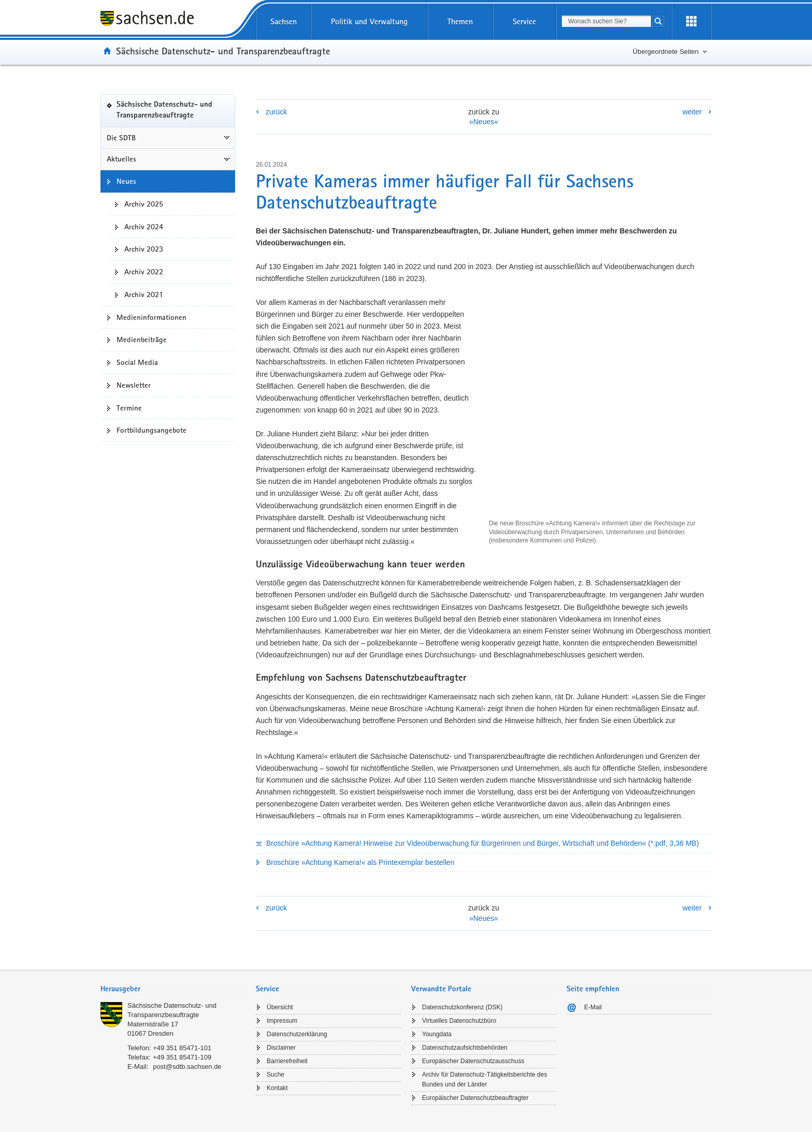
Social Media (137, 362)
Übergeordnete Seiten (666, 51)
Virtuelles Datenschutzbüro (459, 1020)
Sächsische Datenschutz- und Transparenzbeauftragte (223, 51)
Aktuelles (121, 159)
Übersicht (280, 1007)
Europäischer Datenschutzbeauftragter (475, 1097)
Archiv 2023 (143, 249)
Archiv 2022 (143, 271)
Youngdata (437, 1034)
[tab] (172, 989)
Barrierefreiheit (287, 1061)
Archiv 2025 (143, 204)
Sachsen (283, 21)
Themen (460, 21)
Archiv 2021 (143, 294)
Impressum (282, 1020)
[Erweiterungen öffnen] (691, 22)
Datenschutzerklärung (297, 1034)
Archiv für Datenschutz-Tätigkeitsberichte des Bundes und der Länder (484, 1079)
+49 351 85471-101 (182, 1048)
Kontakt (277, 1088)
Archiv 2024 (143, 226)
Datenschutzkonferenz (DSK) (462, 1007)
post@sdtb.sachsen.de (187, 1066)
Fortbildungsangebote (151, 430)
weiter (692, 112)
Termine (129, 408)
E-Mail (593, 1007)
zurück (276, 112)
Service (524, 21)
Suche (275, 1074)
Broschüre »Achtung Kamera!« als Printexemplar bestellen (360, 862)
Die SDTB (121, 137)
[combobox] (606, 21)
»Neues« (483, 121)
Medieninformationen (151, 317)
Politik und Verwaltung (369, 21)
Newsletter (134, 385)
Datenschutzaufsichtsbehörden (465, 1047)
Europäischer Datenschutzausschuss (473, 1061)
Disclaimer (281, 1047)
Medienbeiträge (142, 339)
